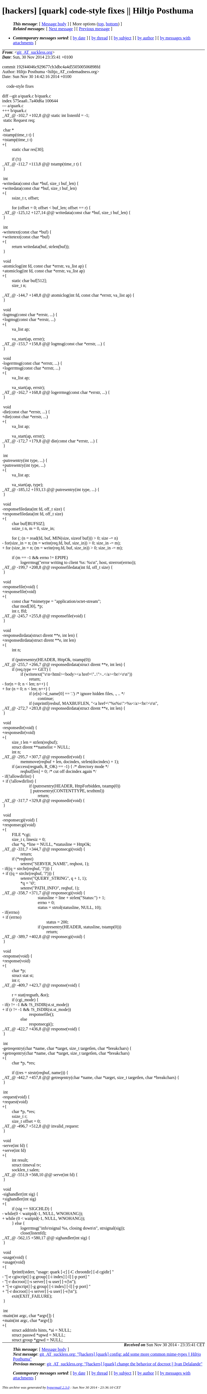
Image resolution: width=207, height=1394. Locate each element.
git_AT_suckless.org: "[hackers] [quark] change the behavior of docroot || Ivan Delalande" (124, 1364)
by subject (122, 38)
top (101, 24)
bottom (112, 24)
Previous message (94, 28)
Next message (61, 28)
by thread (100, 38)
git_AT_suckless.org (34, 52)
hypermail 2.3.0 (58, 1387)
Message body (54, 24)
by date (79, 38)
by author (145, 38)
